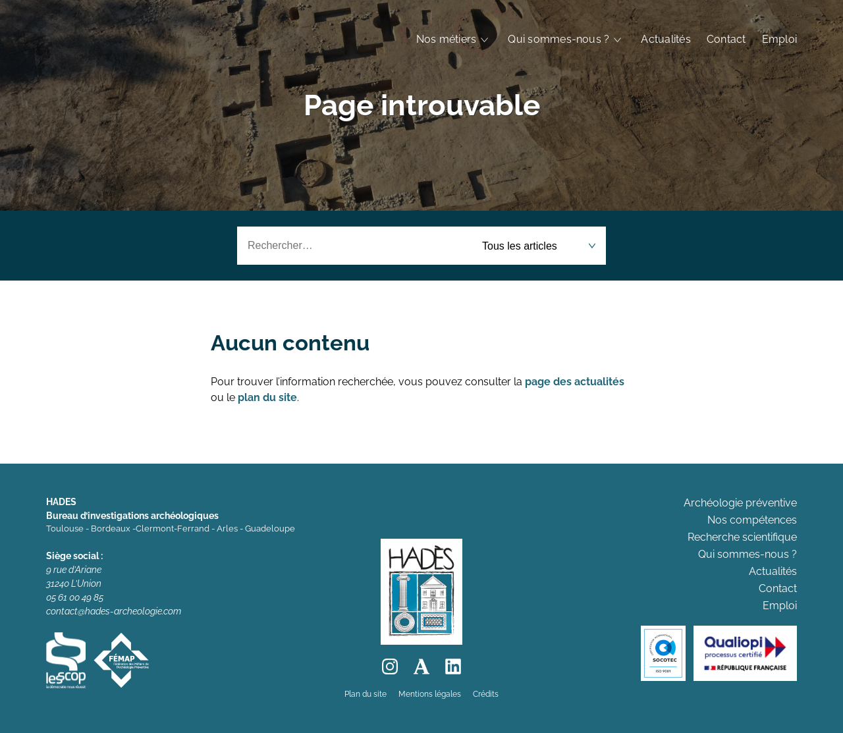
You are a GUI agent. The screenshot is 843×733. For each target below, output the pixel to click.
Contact (726, 39)
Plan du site (365, 694)
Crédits (486, 694)
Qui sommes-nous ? (558, 39)
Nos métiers (446, 39)
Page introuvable (422, 105)
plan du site (267, 397)
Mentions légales (429, 694)
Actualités (665, 39)
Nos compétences (752, 520)
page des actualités (574, 381)
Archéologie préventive (740, 503)
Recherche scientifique (742, 537)
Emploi (779, 39)
